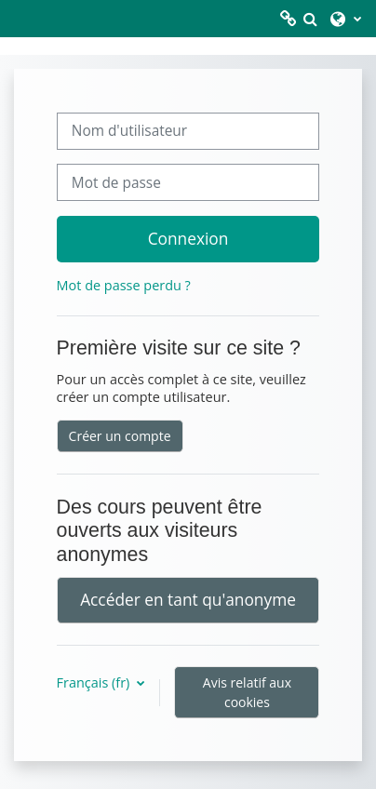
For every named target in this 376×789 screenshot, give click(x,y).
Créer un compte (120, 436)
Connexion (188, 238)
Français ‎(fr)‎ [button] (95, 682)
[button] (310, 19)
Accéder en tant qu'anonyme (188, 599)
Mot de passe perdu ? (124, 285)
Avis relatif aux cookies (247, 692)
